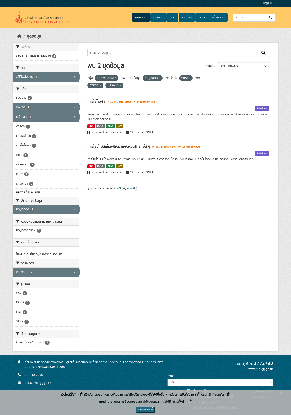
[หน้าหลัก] (19, 37)
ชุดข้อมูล (140, 17)
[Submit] (271, 18)
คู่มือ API (131, 188)
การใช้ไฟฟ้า (96, 102)
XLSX (110, 126)
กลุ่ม (172, 17)
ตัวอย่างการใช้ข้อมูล (211, 17)
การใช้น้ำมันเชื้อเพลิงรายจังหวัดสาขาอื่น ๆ (119, 147)
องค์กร (158, 17)
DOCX (100, 126)
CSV (120, 126)
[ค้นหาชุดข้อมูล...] (254, 18)
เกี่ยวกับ (187, 17)
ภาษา (171, 376)
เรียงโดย (211, 66)
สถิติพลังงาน (262, 108)
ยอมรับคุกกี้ (145, 409)
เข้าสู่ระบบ (267, 3)
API (119, 188)
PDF (91, 126)
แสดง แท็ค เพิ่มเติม (28, 192)
